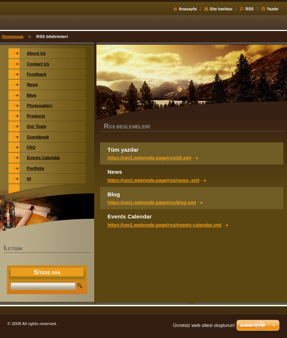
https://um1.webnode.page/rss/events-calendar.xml (164, 225)
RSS (249, 9)
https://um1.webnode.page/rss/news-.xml (153, 180)
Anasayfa (187, 9)
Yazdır (273, 9)
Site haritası (221, 9)
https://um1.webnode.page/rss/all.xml (149, 158)
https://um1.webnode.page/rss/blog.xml (151, 202)
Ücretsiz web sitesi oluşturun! (204, 325)
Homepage (13, 36)
